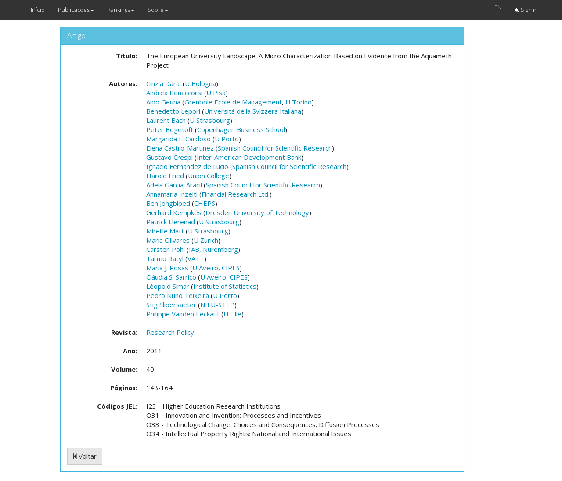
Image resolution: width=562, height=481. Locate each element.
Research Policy (170, 332)
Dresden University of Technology (257, 212)
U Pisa (216, 92)
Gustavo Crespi (169, 157)
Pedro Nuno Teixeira (177, 295)
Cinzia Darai (163, 83)
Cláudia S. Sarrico (171, 277)
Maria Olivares (168, 240)
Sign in (526, 10)
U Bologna (200, 83)
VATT (195, 258)
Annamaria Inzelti (172, 194)
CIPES (231, 267)
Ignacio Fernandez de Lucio (187, 166)
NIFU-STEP (217, 304)
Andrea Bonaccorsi (174, 92)
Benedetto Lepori (173, 111)
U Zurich (206, 240)
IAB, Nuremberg (213, 249)
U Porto (227, 138)
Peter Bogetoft (169, 129)
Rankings (120, 10)
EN (497, 7)
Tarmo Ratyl (165, 258)
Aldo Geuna (163, 101)
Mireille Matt (165, 230)
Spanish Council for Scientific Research (275, 148)
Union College (208, 175)
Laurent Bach (166, 120)
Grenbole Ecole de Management (233, 101)
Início (38, 10)
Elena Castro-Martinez (180, 148)
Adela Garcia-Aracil (174, 184)
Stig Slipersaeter (171, 304)
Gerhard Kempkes (174, 212)
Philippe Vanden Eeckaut (183, 313)
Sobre (158, 10)
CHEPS (204, 203)
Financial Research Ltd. (236, 194)
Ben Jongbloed (168, 203)
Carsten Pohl (165, 249)
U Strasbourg (210, 120)
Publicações (76, 10)
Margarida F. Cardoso (178, 138)
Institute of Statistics (224, 286)
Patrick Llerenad (170, 221)
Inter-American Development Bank (249, 157)
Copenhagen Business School (241, 129)
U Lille (232, 313)
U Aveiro (205, 267)
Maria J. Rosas (167, 267)
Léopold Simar (167, 286)
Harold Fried (165, 175)
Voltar (85, 456)
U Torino (298, 101)
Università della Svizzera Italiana (252, 111)
